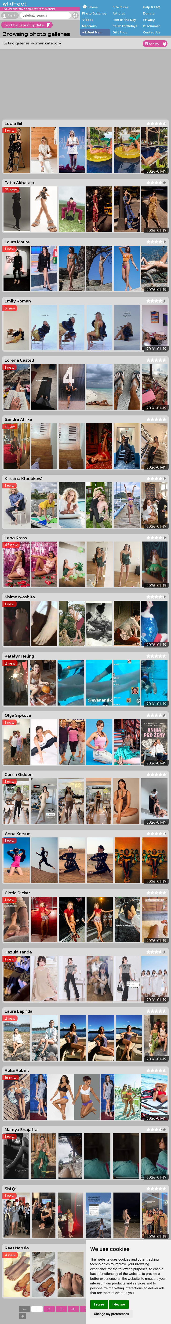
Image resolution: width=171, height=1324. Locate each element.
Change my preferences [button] (111, 1314)
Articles (119, 13)
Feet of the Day (124, 19)
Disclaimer (151, 26)
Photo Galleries (94, 13)
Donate (148, 13)
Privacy (149, 19)
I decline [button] (119, 1304)
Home (93, 7)
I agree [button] (99, 1304)
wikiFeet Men (91, 32)
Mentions (89, 26)
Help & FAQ (151, 7)
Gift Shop (120, 32)
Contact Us (151, 32)
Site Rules (120, 7)
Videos (87, 19)
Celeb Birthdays (125, 26)
